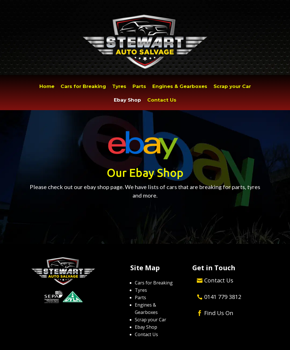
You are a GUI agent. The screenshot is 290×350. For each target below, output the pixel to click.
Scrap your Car (232, 86)
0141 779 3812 (222, 297)
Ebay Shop (127, 100)
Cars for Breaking (83, 86)
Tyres (119, 86)
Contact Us (161, 100)
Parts (139, 86)
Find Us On (218, 313)
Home (46, 86)
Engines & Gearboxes (179, 86)
